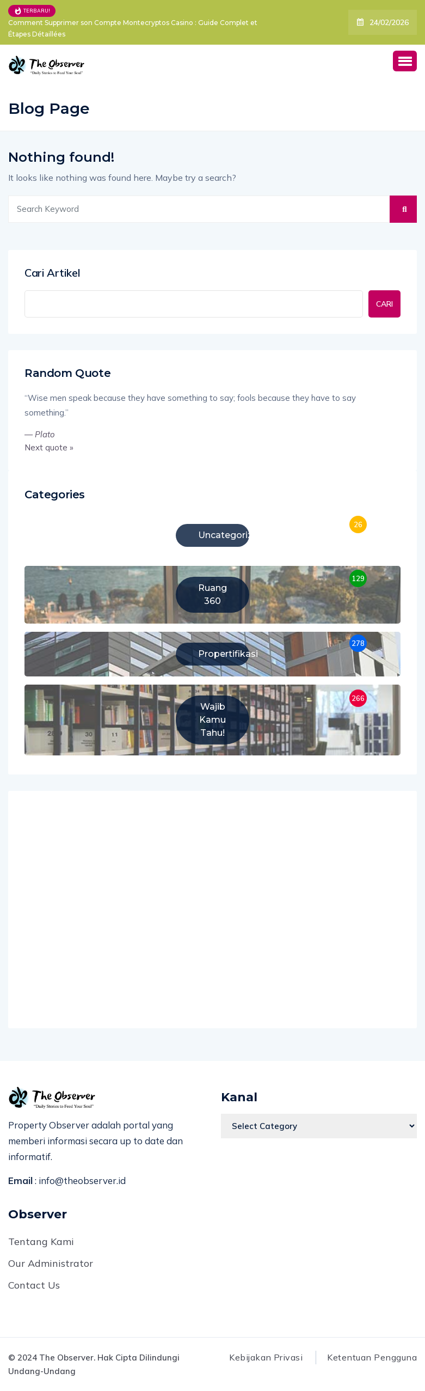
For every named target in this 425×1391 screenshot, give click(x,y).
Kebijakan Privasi (266, 1357)
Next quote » (48, 447)
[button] (405, 61)
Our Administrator (50, 1263)
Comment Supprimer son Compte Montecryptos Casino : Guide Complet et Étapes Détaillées (132, 28)
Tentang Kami (41, 1241)
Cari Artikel (52, 272)
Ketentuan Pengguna (372, 1357)
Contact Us (34, 1285)
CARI (384, 304)
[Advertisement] (212, 913)
